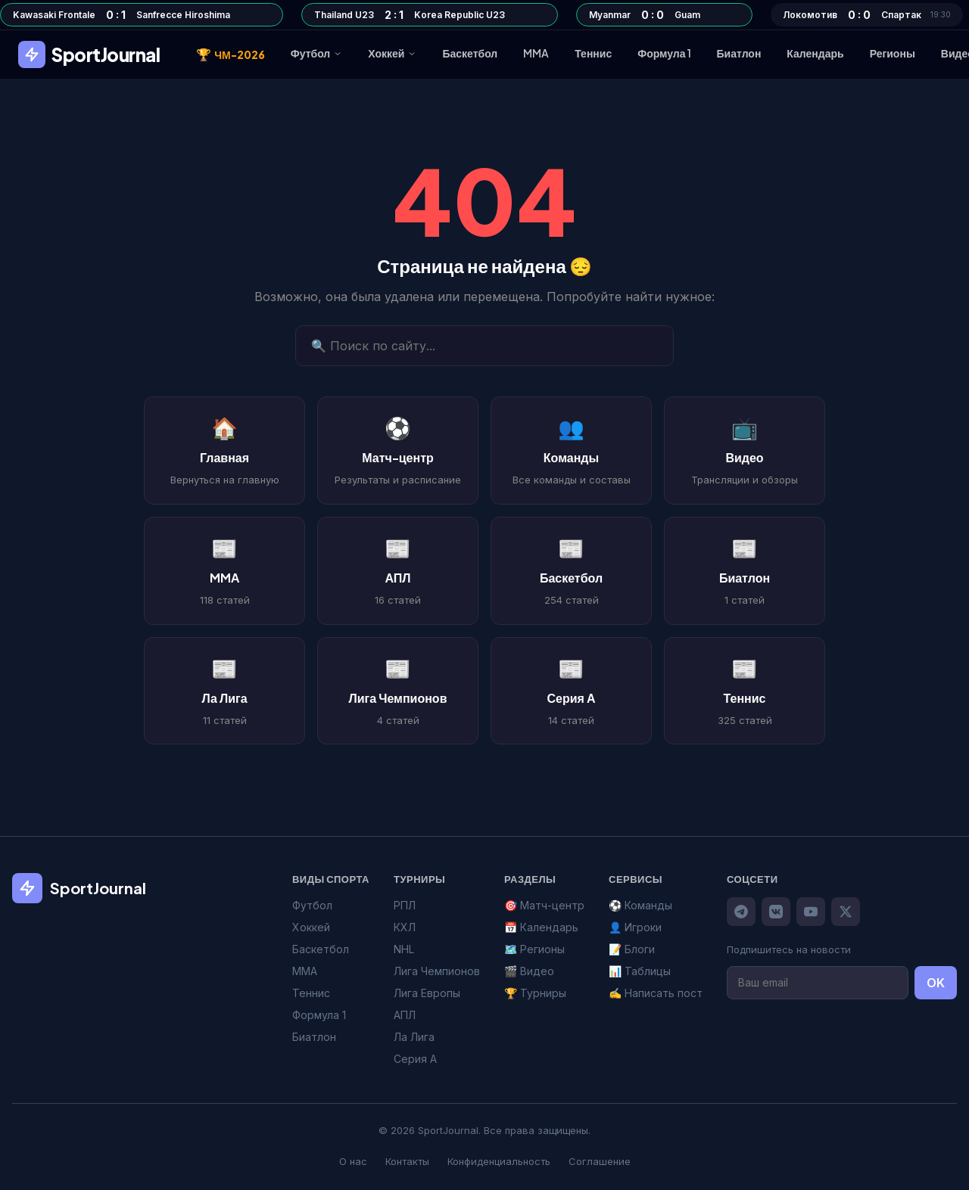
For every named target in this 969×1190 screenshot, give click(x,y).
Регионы (892, 53)
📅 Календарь (541, 927)
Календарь (815, 53)
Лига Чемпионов (437, 971)
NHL (404, 949)
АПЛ (405, 1014)
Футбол (317, 53)
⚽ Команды (640, 905)
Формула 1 (663, 53)
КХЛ (405, 927)
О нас (353, 1161)
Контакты (407, 1161)
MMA (536, 53)
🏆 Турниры (535, 992)
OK (936, 982)
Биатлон (739, 53)
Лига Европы (427, 992)
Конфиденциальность (498, 1161)
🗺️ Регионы (534, 949)
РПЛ (405, 905)
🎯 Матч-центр (544, 905)
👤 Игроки (635, 927)
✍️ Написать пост (656, 992)
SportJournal (89, 54)
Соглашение (600, 1161)
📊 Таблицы (640, 971)
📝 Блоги (632, 949)
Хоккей (392, 53)
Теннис (593, 53)
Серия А (415, 1058)
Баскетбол (469, 53)
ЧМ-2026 (230, 54)
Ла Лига (414, 1036)
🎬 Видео (529, 971)
